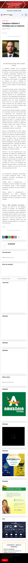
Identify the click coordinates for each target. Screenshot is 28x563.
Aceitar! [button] (5, 560)
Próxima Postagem (22, 278)
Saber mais (9, 557)
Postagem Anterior (5, 278)
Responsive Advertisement (14, 36)
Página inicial (5, 20)
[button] (1, 15)
